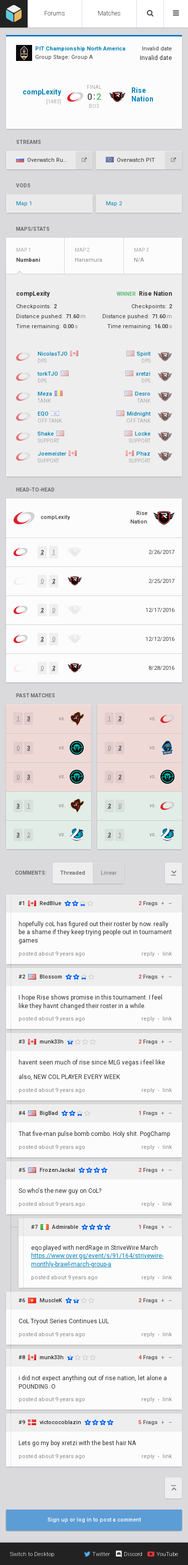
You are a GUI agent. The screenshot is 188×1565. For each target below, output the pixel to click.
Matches (109, 13)
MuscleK (51, 1300)
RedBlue (50, 903)
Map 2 (114, 203)
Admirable (65, 1227)
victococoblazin (60, 1422)
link (167, 954)
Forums (54, 13)
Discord (128, 1554)
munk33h (52, 1042)
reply (147, 954)
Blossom (51, 977)
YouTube (162, 1554)
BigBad (49, 1113)
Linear (109, 873)
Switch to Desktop (32, 1554)
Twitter (97, 1554)
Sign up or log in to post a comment (94, 1520)
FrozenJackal (57, 1170)
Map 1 (24, 203)
